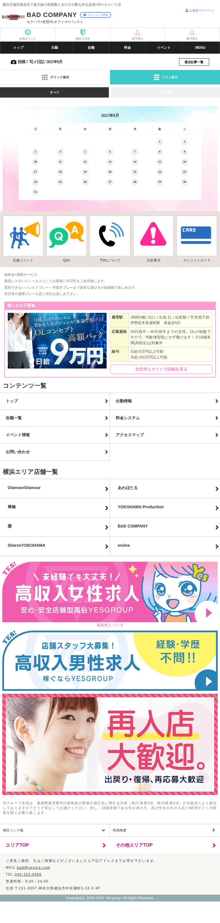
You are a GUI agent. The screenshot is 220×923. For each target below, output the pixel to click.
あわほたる (128, 487)
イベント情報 (18, 435)
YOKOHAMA (141, 507)
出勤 (54, 48)
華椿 (12, 507)
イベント (164, 48)
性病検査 (120, 830)
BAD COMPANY (133, 526)
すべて (54, 92)
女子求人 (137, 38)
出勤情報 (124, 401)
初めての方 (83, 38)
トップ (18, 48)
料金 (127, 48)
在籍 (91, 48)
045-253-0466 (28, 874)
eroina (124, 545)
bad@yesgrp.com (33, 868)
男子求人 (192, 38)
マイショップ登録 (95, 14)
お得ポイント (27, 38)
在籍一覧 (14, 418)
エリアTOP (17, 845)
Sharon (26, 545)
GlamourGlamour (24, 487)
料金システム (128, 418)
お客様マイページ (199, 10)
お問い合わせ (18, 451)
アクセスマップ (130, 435)
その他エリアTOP (134, 845)
